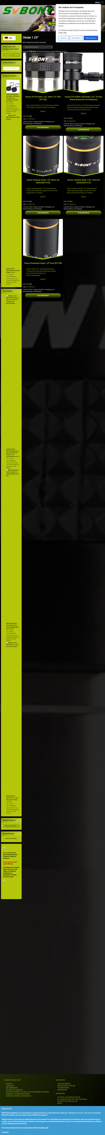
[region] (78, 23)
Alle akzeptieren (91, 38)
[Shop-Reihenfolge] (38, 47)
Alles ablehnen (76, 38)
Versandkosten (30, 119)
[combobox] (11, 68)
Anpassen (63, 38)
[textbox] (11, 68)
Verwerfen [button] (5, 1132)
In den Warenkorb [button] (43, 127)
